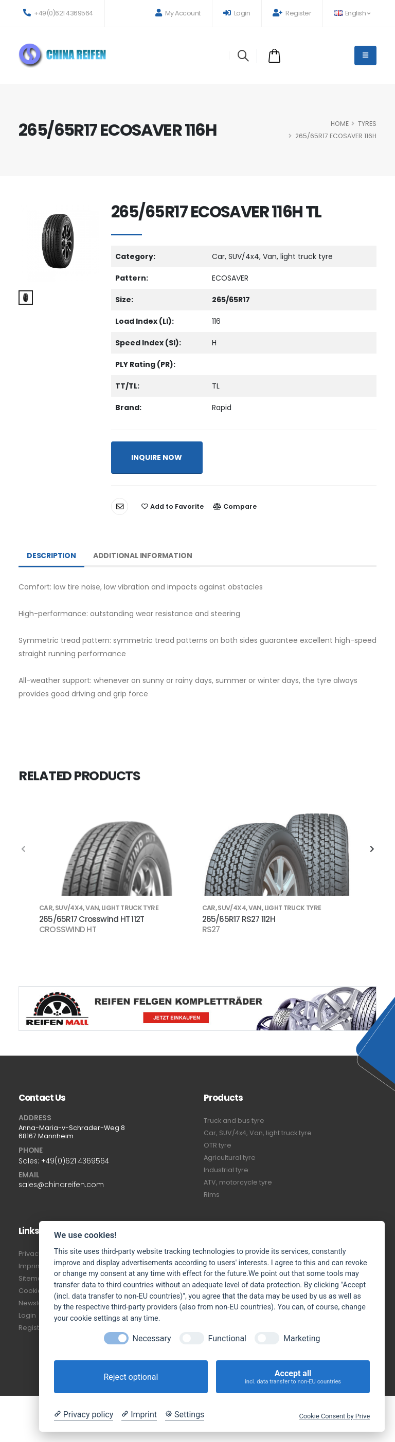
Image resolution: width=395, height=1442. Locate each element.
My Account (178, 13)
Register (292, 13)
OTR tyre (217, 1145)
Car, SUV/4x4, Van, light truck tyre (258, 1133)
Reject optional (130, 1377)
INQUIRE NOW (156, 457)
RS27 (211, 930)
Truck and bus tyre (234, 1120)
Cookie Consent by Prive (334, 1416)
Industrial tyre (226, 1170)
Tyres (367, 123)
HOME (340, 123)
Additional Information (142, 555)
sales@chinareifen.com (61, 1184)
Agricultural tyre (230, 1157)
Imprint (30, 1266)
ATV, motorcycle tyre (238, 1182)
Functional (227, 1338)
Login (236, 13)
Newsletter (36, 1303)
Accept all (293, 1377)
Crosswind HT (67, 930)
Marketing (301, 1338)
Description (51, 555)
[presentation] (24, 849)
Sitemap (33, 1278)
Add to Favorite (172, 506)
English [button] (352, 13)
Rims (212, 1194)
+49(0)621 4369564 (58, 13)
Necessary (152, 1338)
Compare (235, 506)
